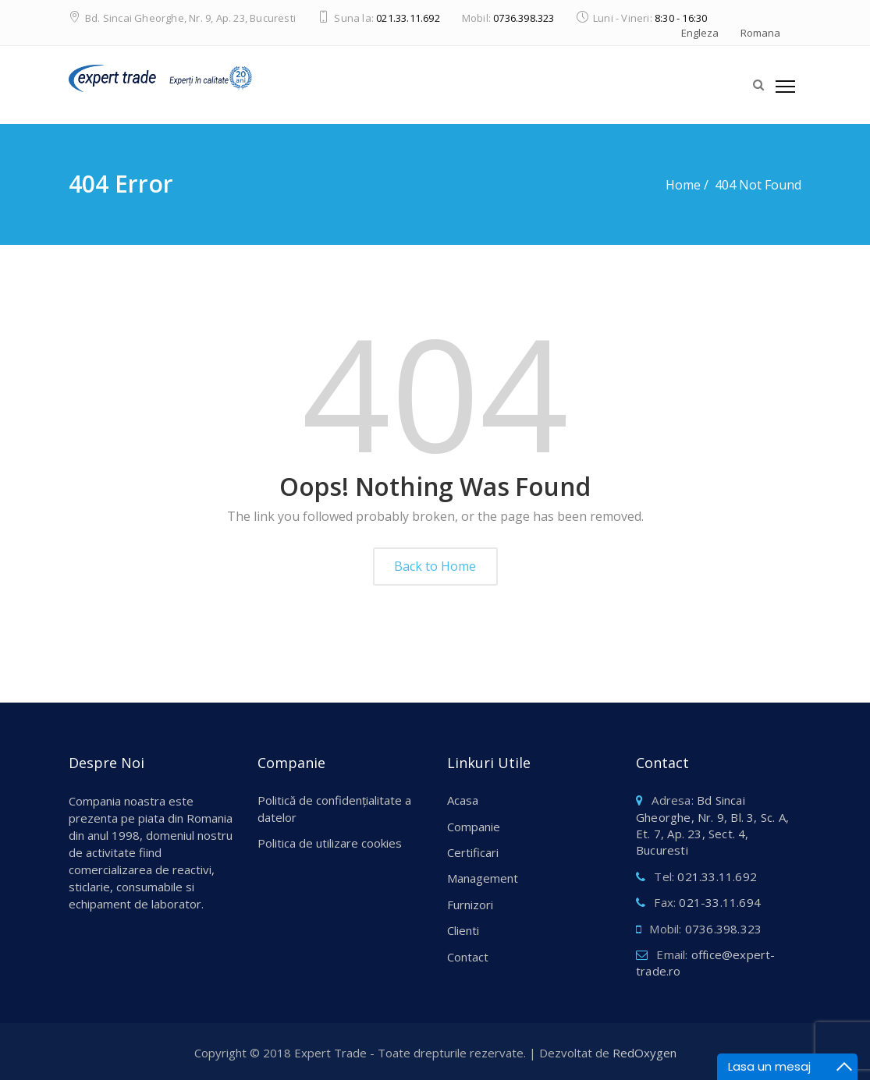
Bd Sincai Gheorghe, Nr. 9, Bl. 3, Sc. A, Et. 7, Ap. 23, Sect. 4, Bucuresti (712, 825)
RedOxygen (644, 1053)
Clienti (463, 930)
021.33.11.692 (408, 18)
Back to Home (435, 566)
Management (482, 878)
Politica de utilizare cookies (329, 843)
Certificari (473, 852)
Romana (760, 33)
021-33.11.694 (720, 902)
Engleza (700, 33)
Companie (473, 826)
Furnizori (470, 904)
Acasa (462, 800)
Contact (467, 957)
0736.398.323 (523, 18)
